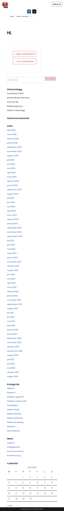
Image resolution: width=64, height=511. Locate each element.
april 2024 (11, 210)
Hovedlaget (12, 405)
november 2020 (14, 342)
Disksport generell (15, 396)
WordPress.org (14, 455)
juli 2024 (10, 198)
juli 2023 (10, 240)
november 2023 (14, 232)
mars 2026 (12, 134)
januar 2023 (12, 257)
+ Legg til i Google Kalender (24, 54)
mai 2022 (11, 278)
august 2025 (13, 155)
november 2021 (14, 300)
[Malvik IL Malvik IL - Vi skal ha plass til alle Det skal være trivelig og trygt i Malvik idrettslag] (5, 5)
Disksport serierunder (17, 401)
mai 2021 (11, 321)
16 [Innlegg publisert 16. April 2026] (30, 488)
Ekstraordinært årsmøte (18, 97)
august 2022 (12, 270)
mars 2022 (11, 287)
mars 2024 (12, 215)
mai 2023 (11, 249)
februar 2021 (12, 329)
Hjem (12, 16)
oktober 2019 (13, 372)
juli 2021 (10, 312)
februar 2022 (13, 291)
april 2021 (11, 325)
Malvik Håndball (14, 413)
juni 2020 (11, 363)
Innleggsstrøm (13, 447)
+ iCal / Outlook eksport (24, 61)
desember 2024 (14, 189)
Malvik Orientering (15, 422)
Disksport (11, 392)
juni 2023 (11, 244)
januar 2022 (12, 295)
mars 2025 (12, 176)
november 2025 (14, 151)
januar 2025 (12, 185)
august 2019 (12, 376)
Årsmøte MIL (12, 102)
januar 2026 (12, 143)
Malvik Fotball (13, 409)
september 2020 (14, 351)
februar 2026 (13, 138)
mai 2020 (11, 368)
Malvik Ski (11, 426)
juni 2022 (11, 274)
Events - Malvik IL (23, 16)
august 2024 (13, 193)
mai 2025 (11, 168)
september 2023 (14, 236)
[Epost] (34, 11)
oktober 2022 (13, 266)
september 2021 (14, 304)
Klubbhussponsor (15, 106)
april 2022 (11, 283)
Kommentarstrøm (15, 451)
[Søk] (26, 80)
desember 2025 (14, 147)
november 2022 (14, 261)
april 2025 (11, 172)
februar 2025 (13, 181)
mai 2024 (11, 206)
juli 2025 (10, 160)
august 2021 (12, 308)
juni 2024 (11, 202)
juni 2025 (11, 164)
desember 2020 (14, 338)
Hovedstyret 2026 (15, 93)
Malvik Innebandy (15, 418)
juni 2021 (10, 317)
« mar (9, 505)
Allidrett (10, 388)
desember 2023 (14, 227)
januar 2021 (12, 334)
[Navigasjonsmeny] (57, 4)
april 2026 (11, 130)
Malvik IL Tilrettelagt (16, 110)
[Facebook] (29, 11)
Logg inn (11, 442)
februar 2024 (13, 219)
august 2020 (12, 355)
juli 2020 (10, 359)
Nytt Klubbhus (13, 430)
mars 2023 (12, 253)
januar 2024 (12, 223)
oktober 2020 (13, 346)
